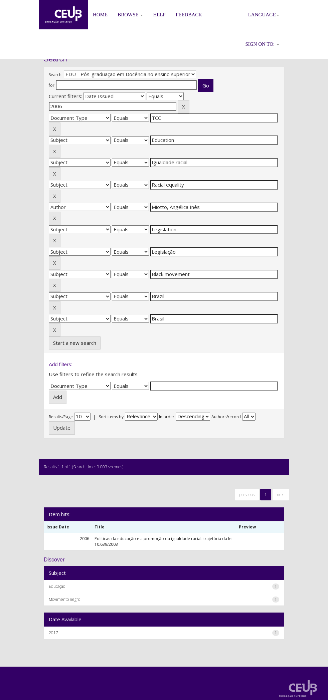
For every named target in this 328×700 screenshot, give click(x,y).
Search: (55, 74)
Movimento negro (64, 599)
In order (166, 417)
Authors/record (226, 417)
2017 (53, 633)
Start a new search (74, 342)
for (51, 85)
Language (263, 14)
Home (100, 14)
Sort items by (111, 417)
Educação (57, 586)
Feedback (189, 14)
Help (159, 14)
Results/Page (61, 417)
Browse (130, 14)
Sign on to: (262, 44)
